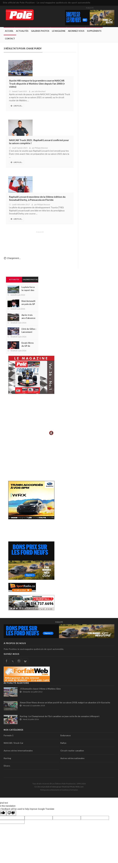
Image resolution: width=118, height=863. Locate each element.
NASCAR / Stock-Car (13, 743)
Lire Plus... (16, 106)
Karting (7, 758)
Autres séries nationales (72, 758)
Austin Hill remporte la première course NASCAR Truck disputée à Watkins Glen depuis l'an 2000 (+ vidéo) (37, 83)
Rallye (63, 743)
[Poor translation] (11, 813)
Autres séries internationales (18, 750)
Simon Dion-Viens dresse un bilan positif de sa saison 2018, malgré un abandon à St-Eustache (65, 702)
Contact (10, 38)
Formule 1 (8, 735)
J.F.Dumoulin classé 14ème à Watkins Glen (40, 689)
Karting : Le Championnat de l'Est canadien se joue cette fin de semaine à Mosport (59, 716)
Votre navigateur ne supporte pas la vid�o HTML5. (31, 417)
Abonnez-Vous (76, 31)
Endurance (65, 735)
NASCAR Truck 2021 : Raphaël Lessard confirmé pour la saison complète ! (39, 142)
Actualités (22, 31)
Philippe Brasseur (41, 148)
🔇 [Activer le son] (51, 433)
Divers (7, 766)
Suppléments (94, 31)
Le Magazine (58, 31)
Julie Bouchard (39, 91)
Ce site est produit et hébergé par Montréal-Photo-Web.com (59, 787)
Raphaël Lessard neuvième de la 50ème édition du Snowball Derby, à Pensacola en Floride (37, 198)
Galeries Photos (40, 31)
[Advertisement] (39, 241)
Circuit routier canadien (72, 750)
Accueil (9, 31)
